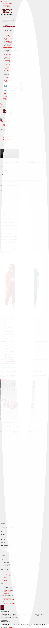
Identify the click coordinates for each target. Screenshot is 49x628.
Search (2, 19)
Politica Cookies (4, 627)
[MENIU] (0, 103)
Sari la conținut (3, 1)
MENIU (2, 104)
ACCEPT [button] (10, 627)
